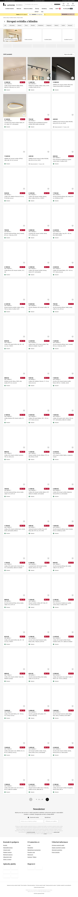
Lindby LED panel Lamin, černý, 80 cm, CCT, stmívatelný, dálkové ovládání (14, 566)
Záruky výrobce (7, 859)
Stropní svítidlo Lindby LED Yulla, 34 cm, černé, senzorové (38, 603)
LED (5, 25)
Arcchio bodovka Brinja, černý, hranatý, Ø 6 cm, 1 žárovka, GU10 (14, 234)
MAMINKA (35, 14)
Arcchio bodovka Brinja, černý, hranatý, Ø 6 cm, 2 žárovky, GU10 (63, 345)
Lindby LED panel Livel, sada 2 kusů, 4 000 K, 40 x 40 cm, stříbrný (63, 677)
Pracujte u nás (31, 852)
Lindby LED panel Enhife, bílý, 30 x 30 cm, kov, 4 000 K (14, 640)
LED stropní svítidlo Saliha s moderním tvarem (63, 455)
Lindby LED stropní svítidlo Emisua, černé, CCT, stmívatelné (38, 271)
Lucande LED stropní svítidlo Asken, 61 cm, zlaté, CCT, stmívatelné (14, 123)
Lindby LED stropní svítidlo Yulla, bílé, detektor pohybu (14, 677)
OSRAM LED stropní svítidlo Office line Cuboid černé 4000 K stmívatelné (63, 85)
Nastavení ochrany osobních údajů (13, 885)
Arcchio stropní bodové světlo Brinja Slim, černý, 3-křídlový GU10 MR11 (62, 714)
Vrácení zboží (6, 850)
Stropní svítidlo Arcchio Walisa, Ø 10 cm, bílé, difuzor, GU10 (39, 455)
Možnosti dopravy (8, 854)
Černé (26, 25)
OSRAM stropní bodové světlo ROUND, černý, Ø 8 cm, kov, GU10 (63, 122)
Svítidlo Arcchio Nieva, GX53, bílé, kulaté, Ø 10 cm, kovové (13, 382)
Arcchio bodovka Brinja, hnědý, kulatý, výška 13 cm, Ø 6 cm (62, 308)
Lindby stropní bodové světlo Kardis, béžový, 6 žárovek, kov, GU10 (13, 86)
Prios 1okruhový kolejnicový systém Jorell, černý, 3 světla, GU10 (62, 160)
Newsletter (30, 847)
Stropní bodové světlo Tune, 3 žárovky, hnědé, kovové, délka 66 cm (39, 788)
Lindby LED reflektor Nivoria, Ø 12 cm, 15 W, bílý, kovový (14, 197)
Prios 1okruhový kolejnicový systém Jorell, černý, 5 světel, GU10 (62, 603)
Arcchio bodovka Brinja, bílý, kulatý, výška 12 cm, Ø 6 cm (62, 566)
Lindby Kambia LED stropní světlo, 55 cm (14, 419)
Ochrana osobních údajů (58, 845)
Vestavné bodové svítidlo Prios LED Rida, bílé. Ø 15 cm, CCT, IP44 (38, 529)
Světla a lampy (6, 17)
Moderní (56, 25)
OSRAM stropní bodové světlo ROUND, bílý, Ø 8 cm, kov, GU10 (39, 159)
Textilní (63, 25)
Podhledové (40, 25)
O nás (29, 845)
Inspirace (30, 857)
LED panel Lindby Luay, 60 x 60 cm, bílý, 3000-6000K (62, 234)
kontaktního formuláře (31, 832)
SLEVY (58, 9)
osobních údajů (56, 832)
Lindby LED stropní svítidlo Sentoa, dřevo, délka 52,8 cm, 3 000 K (38, 197)
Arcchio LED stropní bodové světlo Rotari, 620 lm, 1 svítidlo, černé (62, 382)
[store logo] (12, 4)
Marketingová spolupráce (34, 850)
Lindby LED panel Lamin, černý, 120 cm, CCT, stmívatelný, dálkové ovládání (63, 419)
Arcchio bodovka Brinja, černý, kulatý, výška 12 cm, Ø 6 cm (14, 492)
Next (73, 35)
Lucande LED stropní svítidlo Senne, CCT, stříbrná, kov (38, 234)
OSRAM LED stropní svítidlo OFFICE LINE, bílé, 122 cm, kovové (13, 159)
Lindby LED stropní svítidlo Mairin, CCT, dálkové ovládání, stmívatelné (39, 492)
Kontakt (5, 845)
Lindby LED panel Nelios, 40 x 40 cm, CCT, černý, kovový (14, 714)
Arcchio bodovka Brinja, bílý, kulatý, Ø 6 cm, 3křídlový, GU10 (63, 197)
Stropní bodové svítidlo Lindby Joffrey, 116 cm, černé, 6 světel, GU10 (14, 308)
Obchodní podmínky (57, 850)
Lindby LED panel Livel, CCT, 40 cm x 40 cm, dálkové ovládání (14, 788)
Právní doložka (55, 852)
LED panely (12, 25)
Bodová (20, 25)
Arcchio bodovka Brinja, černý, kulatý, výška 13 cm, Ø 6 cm (14, 603)
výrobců (45, 833)
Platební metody (7, 852)
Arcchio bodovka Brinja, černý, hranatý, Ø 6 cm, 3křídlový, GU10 (63, 529)
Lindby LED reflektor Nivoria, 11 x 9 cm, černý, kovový (39, 382)
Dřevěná (33, 25)
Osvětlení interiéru (13, 17)
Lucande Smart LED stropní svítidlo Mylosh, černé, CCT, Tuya (38, 566)
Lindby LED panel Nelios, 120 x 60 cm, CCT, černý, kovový (63, 271)
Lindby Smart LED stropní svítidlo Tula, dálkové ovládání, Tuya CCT (39, 345)
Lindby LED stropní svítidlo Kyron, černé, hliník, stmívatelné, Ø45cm (14, 529)
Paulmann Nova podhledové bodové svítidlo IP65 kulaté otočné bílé (38, 123)
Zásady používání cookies (58, 847)
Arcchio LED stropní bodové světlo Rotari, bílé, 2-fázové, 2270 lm (38, 640)
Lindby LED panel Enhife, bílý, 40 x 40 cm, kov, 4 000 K (14, 345)
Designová (49, 25)
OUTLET (37, 11)
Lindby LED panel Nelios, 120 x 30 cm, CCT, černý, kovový (38, 419)
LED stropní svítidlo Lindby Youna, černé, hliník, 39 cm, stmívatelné (37, 751)
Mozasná (70, 25)
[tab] (8, 46)
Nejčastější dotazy (8, 847)
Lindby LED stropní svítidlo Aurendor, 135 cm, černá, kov (13, 455)
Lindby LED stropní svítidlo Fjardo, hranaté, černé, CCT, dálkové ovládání (62, 640)
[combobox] (38, 4)
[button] (24, 78)
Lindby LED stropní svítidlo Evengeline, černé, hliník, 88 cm (63, 788)
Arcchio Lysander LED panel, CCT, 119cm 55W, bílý (37, 714)
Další (72, 25)
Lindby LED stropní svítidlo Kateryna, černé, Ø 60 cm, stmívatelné (62, 492)
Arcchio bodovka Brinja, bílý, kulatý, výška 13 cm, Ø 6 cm (38, 677)
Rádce (34, 857)
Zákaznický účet (7, 857)
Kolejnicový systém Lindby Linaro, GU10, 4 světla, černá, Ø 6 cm (39, 86)
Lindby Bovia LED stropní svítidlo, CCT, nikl (14, 271)
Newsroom (30, 854)
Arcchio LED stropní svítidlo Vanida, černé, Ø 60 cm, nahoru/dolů (62, 751)
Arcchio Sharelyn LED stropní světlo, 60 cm (39, 308)
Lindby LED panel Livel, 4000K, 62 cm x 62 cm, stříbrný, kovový (14, 751)
